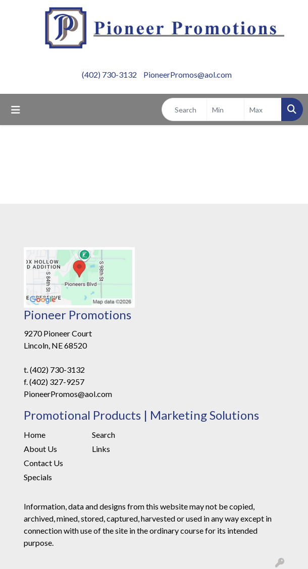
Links (101, 448)
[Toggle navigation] (15, 109)
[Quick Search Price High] (263, 109)
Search (103, 434)
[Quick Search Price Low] (225, 109)
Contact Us (43, 463)
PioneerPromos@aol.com (187, 74)
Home (34, 434)
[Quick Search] (184, 109)
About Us (40, 448)
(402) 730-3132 (109, 74)
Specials (38, 477)
